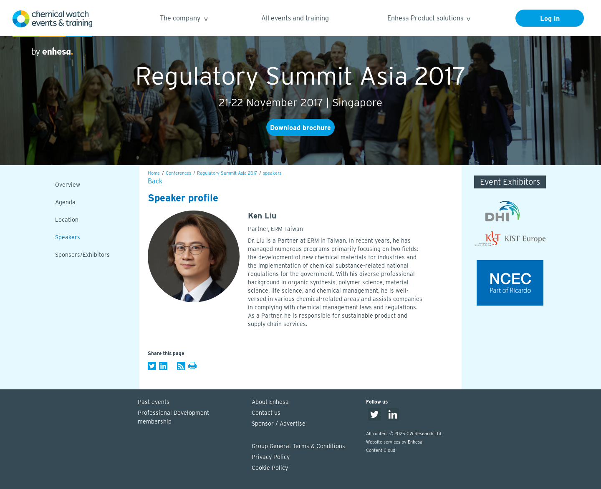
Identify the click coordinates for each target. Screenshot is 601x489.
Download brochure (300, 128)
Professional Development (191, 417)
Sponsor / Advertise (279, 423)
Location (66, 219)
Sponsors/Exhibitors (82, 254)
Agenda (65, 202)
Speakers (67, 237)
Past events (153, 402)
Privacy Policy (271, 457)
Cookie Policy (270, 467)
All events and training (295, 18)
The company (183, 19)
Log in (550, 19)
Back (155, 181)
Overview (67, 184)
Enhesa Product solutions (428, 19)
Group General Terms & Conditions (298, 446)
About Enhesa (270, 402)
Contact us (266, 412)
